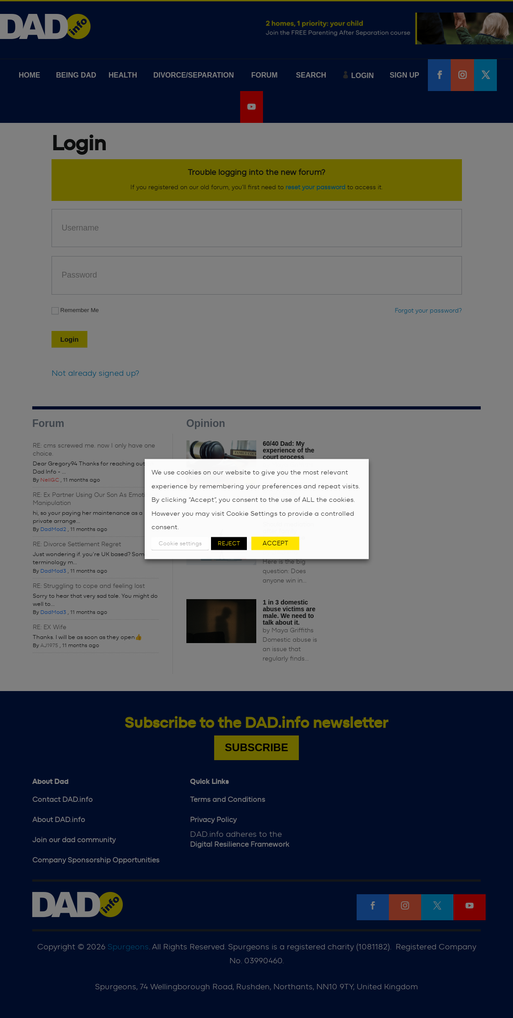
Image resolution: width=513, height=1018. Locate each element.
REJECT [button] (229, 543)
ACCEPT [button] (275, 543)
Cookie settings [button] (180, 543)
